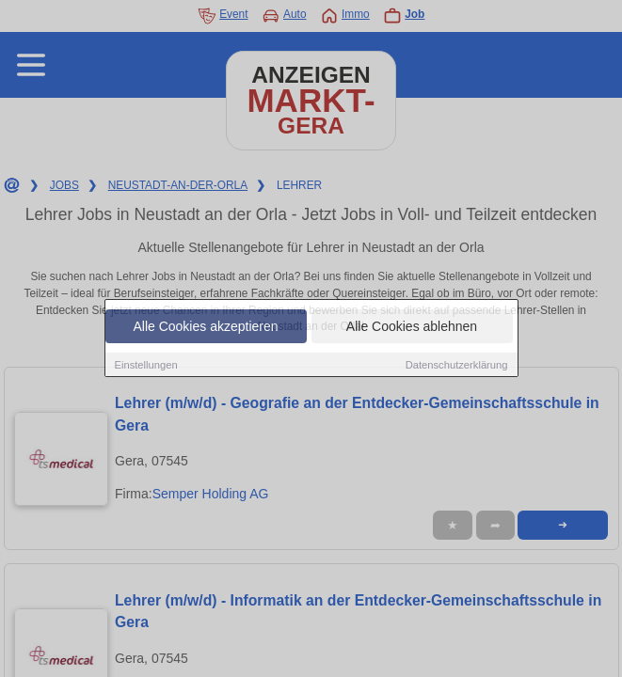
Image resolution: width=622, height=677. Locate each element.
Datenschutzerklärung (457, 364)
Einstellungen (146, 364)
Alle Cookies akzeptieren (205, 326)
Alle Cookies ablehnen (411, 326)
